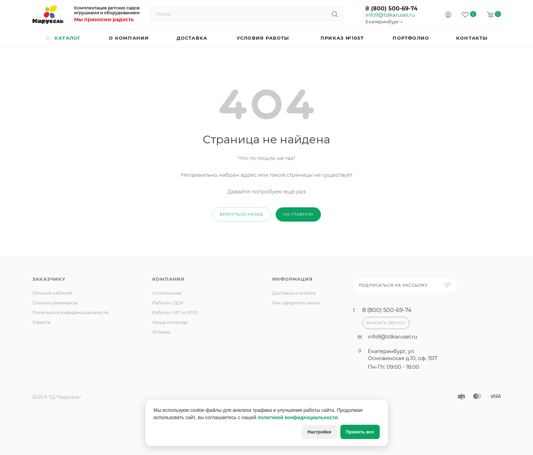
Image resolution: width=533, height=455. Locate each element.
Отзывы (161, 332)
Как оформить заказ (296, 302)
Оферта (41, 322)
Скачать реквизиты (55, 302)
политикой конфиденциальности (298, 417)
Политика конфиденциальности (70, 312)
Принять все (360, 431)
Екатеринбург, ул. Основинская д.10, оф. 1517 (402, 354)
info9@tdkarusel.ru (389, 15)
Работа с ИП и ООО (175, 312)
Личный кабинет (52, 293)
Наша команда (169, 322)
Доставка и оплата (294, 293)
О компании (166, 293)
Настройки (319, 431)
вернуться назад (241, 214)
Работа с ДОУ (168, 302)
